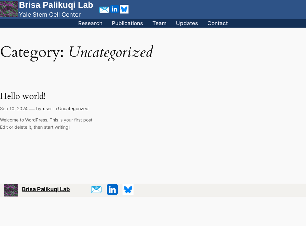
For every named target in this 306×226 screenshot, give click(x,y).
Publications (127, 23)
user (47, 108)
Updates (187, 23)
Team (159, 23)
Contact (217, 23)
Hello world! (23, 96)
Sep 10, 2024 (14, 108)
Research (90, 23)
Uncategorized (73, 108)
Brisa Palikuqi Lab (56, 5)
